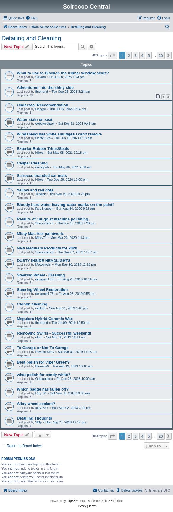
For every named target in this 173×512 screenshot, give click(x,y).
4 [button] (142, 55)
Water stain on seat (34, 119)
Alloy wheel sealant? (36, 403)
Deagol (40, 109)
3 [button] (136, 55)
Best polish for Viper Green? (43, 362)
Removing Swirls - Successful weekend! (54, 333)
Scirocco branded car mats (42, 175)
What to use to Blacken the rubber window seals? (63, 73)
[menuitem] (31, 18)
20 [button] (161, 55)
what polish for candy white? (43, 374)
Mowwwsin (43, 264)
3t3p (38, 422)
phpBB (71, 501)
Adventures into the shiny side (45, 87)
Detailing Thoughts (34, 418)
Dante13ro (42, 138)
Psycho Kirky (44, 351)
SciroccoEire (44, 223)
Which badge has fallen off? (43, 389)
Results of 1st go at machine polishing (52, 219)
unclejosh (42, 167)
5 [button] (149, 55)
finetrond (41, 91)
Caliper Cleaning (32, 163)
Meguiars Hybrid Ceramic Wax (45, 318)
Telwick (40, 194)
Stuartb (40, 77)
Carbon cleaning (32, 304)
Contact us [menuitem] (103, 490)
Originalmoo (44, 378)
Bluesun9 (42, 366)
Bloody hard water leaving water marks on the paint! (65, 204)
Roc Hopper (44, 208)
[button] (112, 55)
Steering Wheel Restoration (42, 289)
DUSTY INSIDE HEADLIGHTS (43, 260)
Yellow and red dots (35, 190)
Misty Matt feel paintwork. (40, 233)
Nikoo (39, 152)
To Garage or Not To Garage (43, 347)
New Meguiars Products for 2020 (47, 248)
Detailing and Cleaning (31, 38)
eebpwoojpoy (44, 123)
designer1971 (45, 279)
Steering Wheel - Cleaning (41, 275)
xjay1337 (41, 407)
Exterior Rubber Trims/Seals (43, 148)
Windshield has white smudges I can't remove (59, 134)
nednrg (40, 308)
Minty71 (41, 237)
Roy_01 (40, 393)
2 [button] (129, 55)
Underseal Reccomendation (42, 105)
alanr (38, 337)
